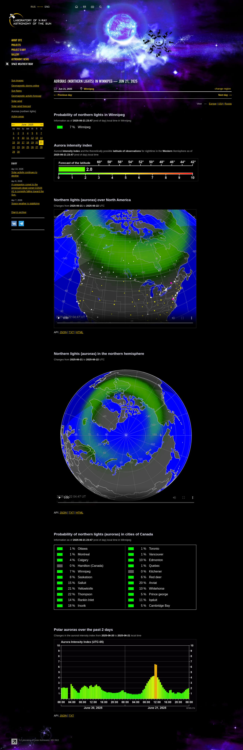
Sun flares (16, 91)
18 (27, 142)
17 (23, 142)
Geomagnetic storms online (25, 85)
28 (41, 147)
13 (37, 138)
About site (16, 40)
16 (18, 142)
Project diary (18, 50)
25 (27, 147)
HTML (79, 332)
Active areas (17, 116)
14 (41, 138)
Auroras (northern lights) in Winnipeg (83, 81)
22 (13, 147)
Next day (223, 95)
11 (27, 138)
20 (37, 142)
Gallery (15, 54)
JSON (63, 332)
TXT (71, 332)
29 (13, 152)
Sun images (17, 80)
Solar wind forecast (21, 106)
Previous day (65, 95)
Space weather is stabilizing (25, 203)
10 (23, 138)
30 (18, 152)
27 (37, 147)
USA (220, 103)
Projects (16, 45)
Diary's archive (18, 212)
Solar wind (16, 101)
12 (32, 138)
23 (18, 147)
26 (32, 147)
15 (13, 142)
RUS (33, 7)
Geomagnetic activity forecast (26, 96)
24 (23, 147)
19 (32, 142)
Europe (212, 103)
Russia (228, 103)
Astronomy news (20, 59)
